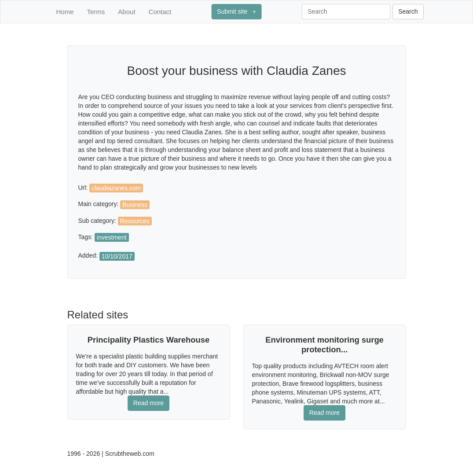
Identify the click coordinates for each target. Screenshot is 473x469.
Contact (160, 11)
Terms (96, 11)
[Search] (346, 11)
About (126, 11)
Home (65, 11)
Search (408, 11)
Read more (148, 402)
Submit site (236, 11)
